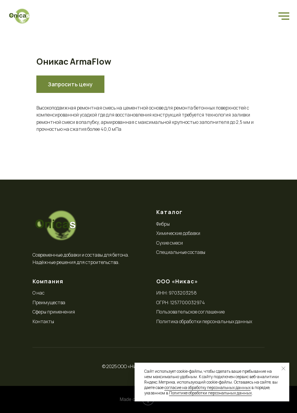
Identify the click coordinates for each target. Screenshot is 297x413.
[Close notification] (283, 368)
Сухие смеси (169, 243)
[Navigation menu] (283, 16)
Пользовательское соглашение (190, 311)
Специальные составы (180, 252)
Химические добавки (178, 233)
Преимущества (48, 302)
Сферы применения (53, 311)
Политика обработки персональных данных (204, 321)
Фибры (163, 224)
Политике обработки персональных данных (210, 393)
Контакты (43, 321)
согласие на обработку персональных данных (207, 387)
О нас (38, 293)
